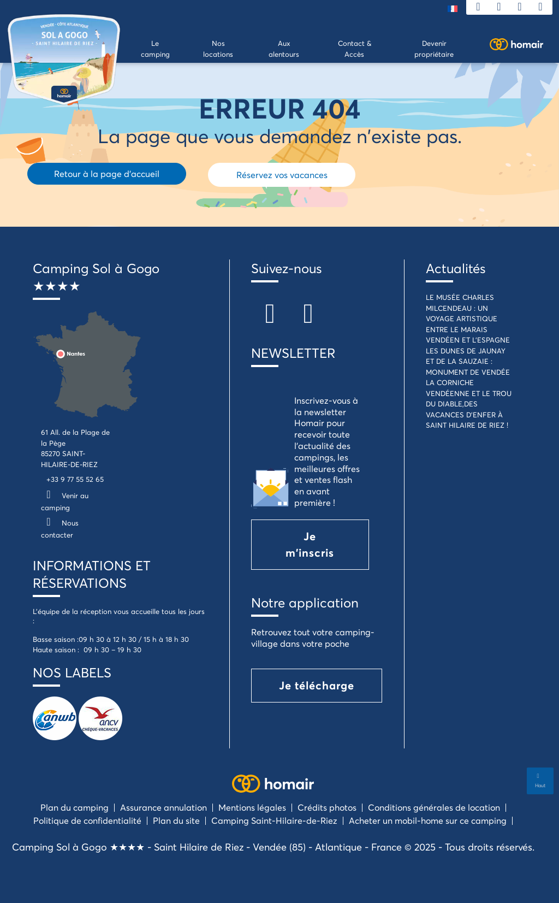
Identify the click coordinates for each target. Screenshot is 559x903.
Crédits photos (327, 807)
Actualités (455, 268)
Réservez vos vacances (282, 174)
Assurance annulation (163, 807)
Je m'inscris (310, 544)
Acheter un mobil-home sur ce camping (428, 820)
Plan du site (176, 820)
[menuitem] (452, 8)
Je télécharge (316, 685)
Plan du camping (74, 807)
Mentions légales (252, 807)
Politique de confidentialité (87, 820)
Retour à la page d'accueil (106, 173)
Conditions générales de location (434, 807)
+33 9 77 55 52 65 (75, 479)
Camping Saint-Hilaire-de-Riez (274, 820)
